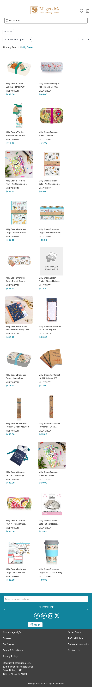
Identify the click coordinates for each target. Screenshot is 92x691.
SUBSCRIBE (46, 607)
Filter (8, 31)
